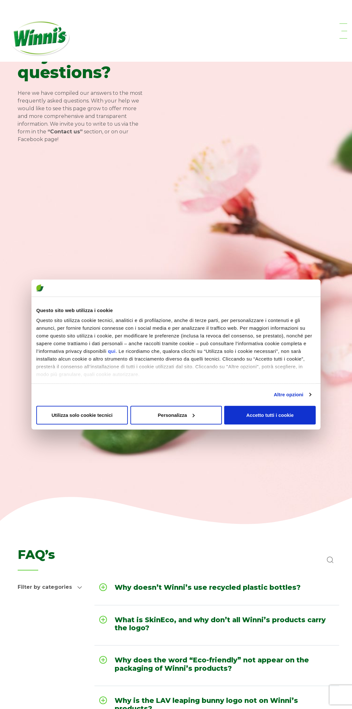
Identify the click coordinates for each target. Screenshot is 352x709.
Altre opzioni (288, 394)
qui (112, 351)
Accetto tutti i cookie (270, 414)
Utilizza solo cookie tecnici (81, 414)
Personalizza (176, 414)
